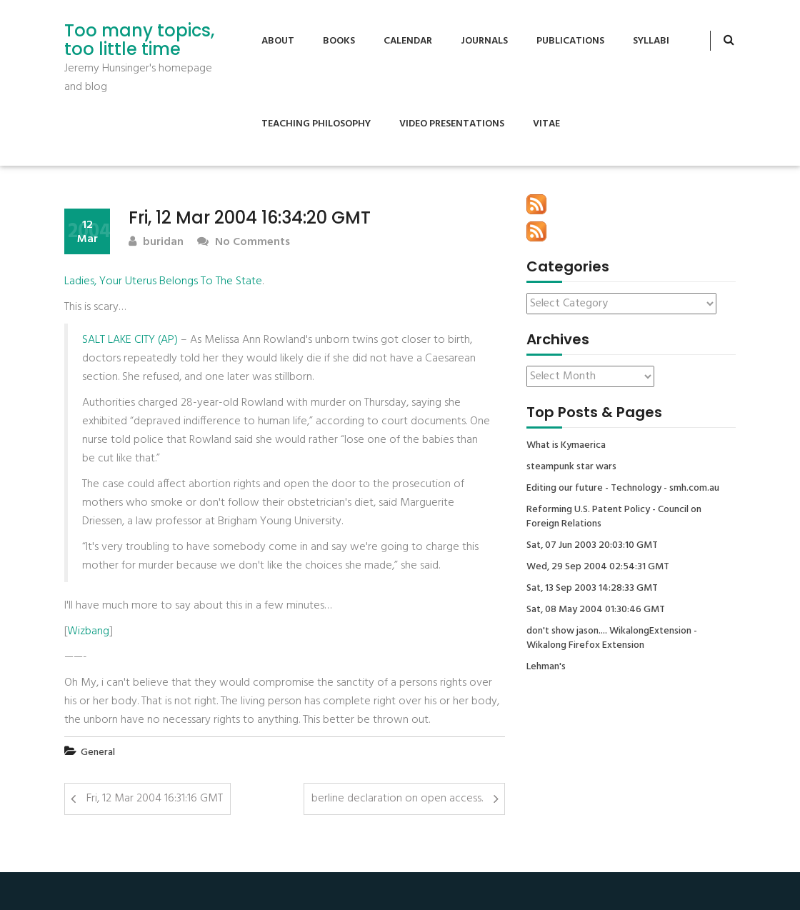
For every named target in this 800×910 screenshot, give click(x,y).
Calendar (408, 41)
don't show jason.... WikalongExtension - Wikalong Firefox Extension (611, 638)
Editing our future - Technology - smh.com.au (622, 488)
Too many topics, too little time (139, 40)
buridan (156, 242)
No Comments (243, 242)
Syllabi (651, 41)
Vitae (546, 124)
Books (339, 41)
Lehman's (546, 667)
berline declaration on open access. (397, 798)
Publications (570, 41)
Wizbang (88, 631)
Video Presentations (451, 124)
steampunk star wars (571, 467)
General (98, 752)
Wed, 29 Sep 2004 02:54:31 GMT (597, 567)
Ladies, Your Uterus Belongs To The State (163, 281)
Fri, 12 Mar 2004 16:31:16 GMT (154, 798)
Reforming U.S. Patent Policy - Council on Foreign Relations (613, 517)
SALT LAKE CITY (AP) (130, 340)
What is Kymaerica (566, 446)
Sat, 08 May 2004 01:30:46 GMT (595, 610)
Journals (484, 41)
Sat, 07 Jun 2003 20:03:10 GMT (592, 546)
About (277, 41)
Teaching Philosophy (316, 124)
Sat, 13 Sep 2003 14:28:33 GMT (592, 588)
